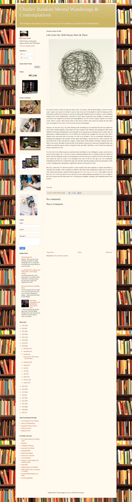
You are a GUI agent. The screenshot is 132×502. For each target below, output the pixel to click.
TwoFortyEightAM (27, 478)
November (27, 351)
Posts (23, 54)
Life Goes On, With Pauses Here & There (31, 357)
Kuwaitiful (24, 464)
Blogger (81, 492)
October (26, 354)
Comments (25, 58)
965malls (24, 443)
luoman (69, 492)
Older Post (109, 252)
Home (79, 252)
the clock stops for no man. (89, 172)
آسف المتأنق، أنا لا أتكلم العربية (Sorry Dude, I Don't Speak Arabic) (30, 271)
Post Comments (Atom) (61, 256)
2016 (23, 389)
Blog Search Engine (27, 453)
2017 (23, 386)
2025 (23, 325)
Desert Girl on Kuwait (27, 455)
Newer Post (50, 252)
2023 (23, 331)
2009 (23, 409)
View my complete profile (27, 46)
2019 (23, 343)
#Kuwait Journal (26, 428)
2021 (23, 337)
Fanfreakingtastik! (26, 257)
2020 (23, 340)
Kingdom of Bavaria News (29, 426)
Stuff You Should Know (28, 423)
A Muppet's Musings (27, 445)
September (27, 362)
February (26, 380)
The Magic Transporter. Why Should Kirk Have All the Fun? (35, 304)
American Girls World (27, 448)
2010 (23, 407)
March (26, 377)
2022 (23, 334)
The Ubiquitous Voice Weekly (30, 421)
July (25, 368)
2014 (23, 395)
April (25, 374)
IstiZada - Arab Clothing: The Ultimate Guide (30, 461)
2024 (23, 328)
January (26, 382)
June (25, 371)
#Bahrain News (25, 430)
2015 (23, 392)
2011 (23, 404)
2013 (23, 398)
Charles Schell (26, 38)
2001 (23, 412)
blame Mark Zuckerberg (65, 123)
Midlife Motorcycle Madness (29, 467)
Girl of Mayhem (26, 458)
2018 (23, 346)
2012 (23, 401)
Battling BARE (25, 450)
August (26, 365)
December (27, 348)
